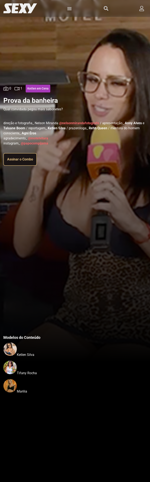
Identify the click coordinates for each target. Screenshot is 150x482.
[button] (69, 8)
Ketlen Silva (25, 355)
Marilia (22, 391)
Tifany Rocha (27, 373)
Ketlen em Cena (38, 88)
